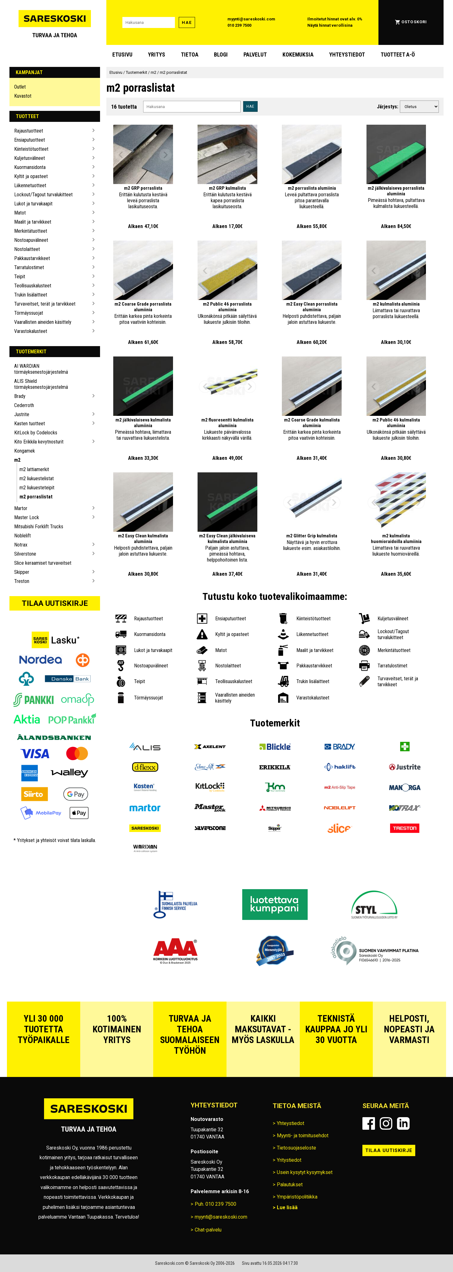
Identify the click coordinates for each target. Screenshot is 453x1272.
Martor (20, 508)
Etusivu (122, 55)
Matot (20, 213)
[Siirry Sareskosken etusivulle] (54, 22)
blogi (221, 55)
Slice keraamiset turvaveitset (42, 563)
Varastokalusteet (30, 331)
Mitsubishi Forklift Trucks (38, 527)
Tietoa (190, 55)
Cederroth (24, 405)
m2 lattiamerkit (34, 469)
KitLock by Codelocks (35, 433)
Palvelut (255, 55)
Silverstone (25, 554)
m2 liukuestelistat (37, 478)
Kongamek (24, 451)
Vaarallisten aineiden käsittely (42, 322)
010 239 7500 (239, 25)
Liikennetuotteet (30, 185)
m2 (17, 460)
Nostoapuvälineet (31, 240)
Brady (19, 396)
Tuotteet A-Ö (398, 55)
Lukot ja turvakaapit (33, 204)
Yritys (156, 55)
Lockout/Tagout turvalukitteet (43, 195)
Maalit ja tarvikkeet (32, 222)
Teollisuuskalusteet (32, 286)
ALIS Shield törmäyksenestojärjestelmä (41, 384)
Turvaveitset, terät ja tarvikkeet (45, 304)
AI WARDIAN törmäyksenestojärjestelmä (41, 369)
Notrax (20, 545)
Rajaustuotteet (28, 131)
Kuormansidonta (30, 167)
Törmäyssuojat (28, 313)
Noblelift (22, 536)
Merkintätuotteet (30, 231)
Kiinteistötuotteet (31, 149)
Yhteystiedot (347, 55)
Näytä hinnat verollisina (330, 25)
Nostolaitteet (27, 249)
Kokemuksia (298, 55)
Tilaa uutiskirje (55, 603)
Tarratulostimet (29, 267)
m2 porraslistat (36, 497)
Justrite (21, 414)
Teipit (19, 277)
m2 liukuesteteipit (37, 488)
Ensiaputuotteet (29, 140)
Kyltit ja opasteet (31, 176)
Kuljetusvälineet (29, 158)
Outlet (20, 87)
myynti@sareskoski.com (251, 19)
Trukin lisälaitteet (30, 295)
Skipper (21, 572)
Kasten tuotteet (29, 424)
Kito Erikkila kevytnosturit (39, 442)
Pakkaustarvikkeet (32, 258)
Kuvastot (22, 96)
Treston (21, 581)
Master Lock (26, 517)
